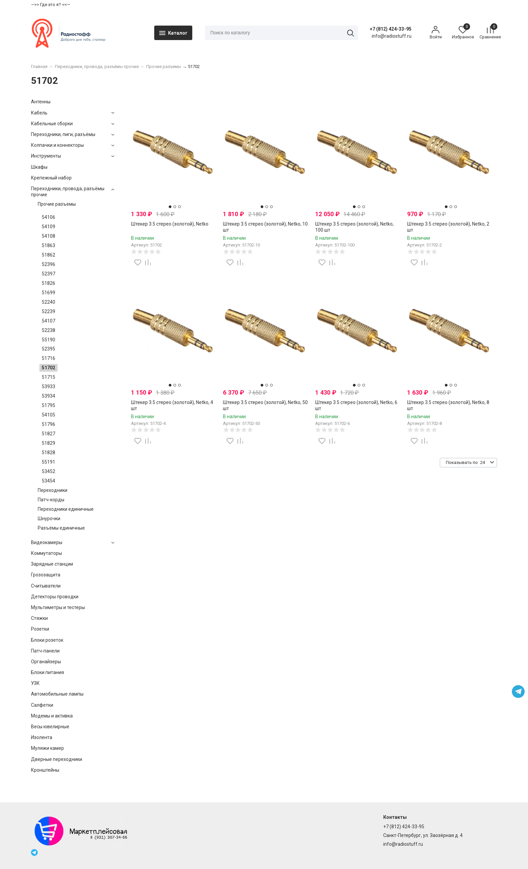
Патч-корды (51, 504)
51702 (48, 372)
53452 (48, 476)
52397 (48, 278)
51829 (48, 447)
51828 (48, 457)
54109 (48, 231)
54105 (48, 419)
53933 (48, 391)
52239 (48, 316)
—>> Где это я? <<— (50, 4)
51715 (48, 382)
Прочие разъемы (57, 208)
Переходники (52, 495)
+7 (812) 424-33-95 (382, 31)
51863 (48, 250)
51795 (48, 410)
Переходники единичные (66, 513)
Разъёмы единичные (61, 532)
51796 (48, 429)
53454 (48, 485)
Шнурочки (49, 523)
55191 (48, 466)
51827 (48, 438)
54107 (48, 325)
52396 (48, 269)
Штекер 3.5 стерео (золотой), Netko (169, 228)
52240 (48, 306)
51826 (48, 288)
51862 (48, 259)
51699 (48, 297)
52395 (48, 354)
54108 (48, 240)
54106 (48, 222)
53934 (48, 400)
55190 (48, 344)
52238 (48, 335)
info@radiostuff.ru (403, 844)
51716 (48, 363)
